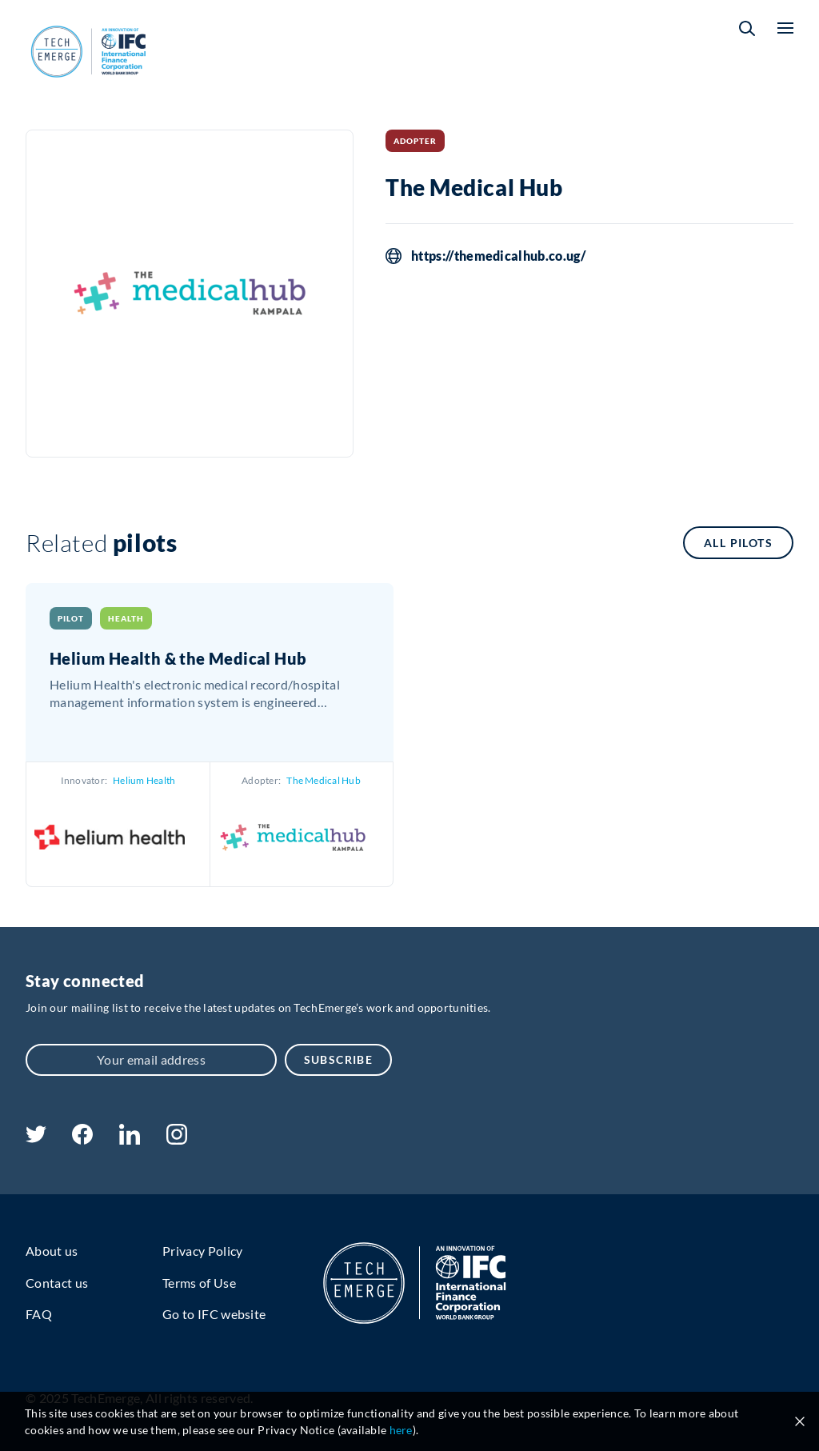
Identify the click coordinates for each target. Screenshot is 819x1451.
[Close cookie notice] (800, 1421)
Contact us (57, 1282)
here (401, 1430)
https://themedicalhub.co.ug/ (498, 256)
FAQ (39, 1313)
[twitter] (36, 1137)
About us (52, 1250)
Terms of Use (199, 1282)
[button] (747, 28)
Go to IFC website (214, 1313)
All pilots (738, 543)
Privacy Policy (202, 1250)
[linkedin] (129, 1139)
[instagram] (177, 1139)
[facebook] (82, 1139)
